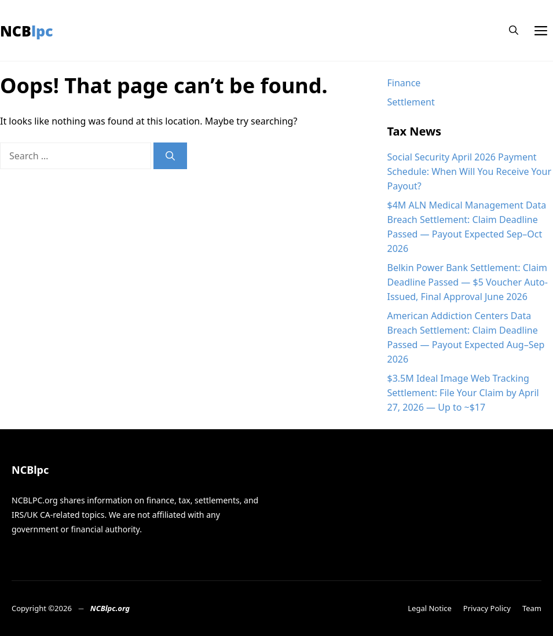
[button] (514, 30)
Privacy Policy (487, 608)
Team (531, 608)
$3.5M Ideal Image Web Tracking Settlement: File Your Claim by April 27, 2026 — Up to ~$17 (463, 393)
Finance (404, 82)
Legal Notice (430, 608)
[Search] (170, 155)
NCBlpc (26, 30)
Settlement (411, 102)
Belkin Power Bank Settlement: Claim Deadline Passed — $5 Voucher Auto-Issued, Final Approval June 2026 (467, 282)
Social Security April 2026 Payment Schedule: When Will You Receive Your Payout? (469, 171)
